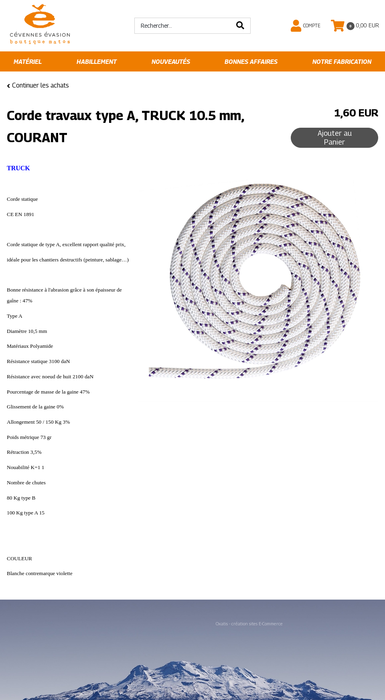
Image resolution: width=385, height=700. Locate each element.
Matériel (28, 61)
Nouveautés (171, 61)
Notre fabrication (341, 61)
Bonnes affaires (251, 61)
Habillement (97, 61)
